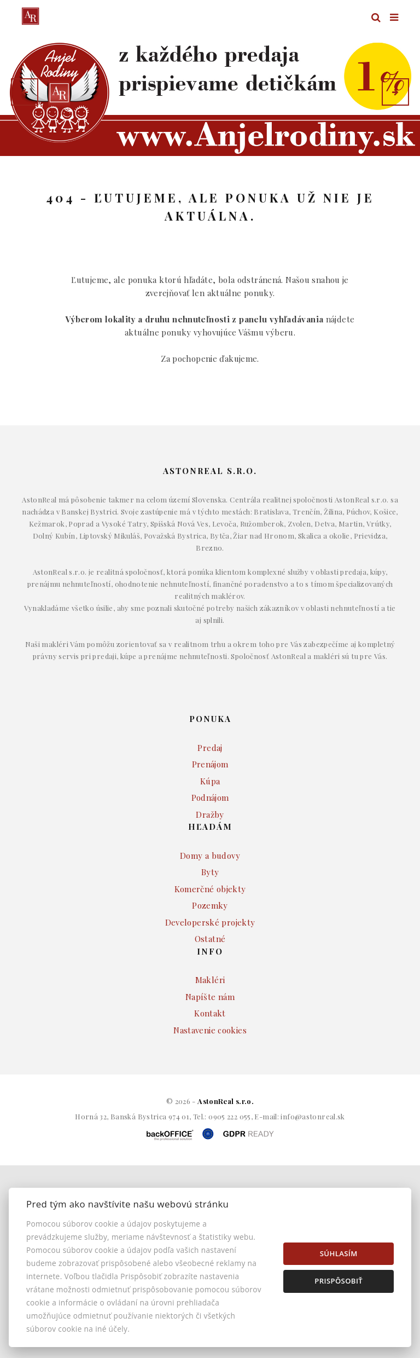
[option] (210, 91)
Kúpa (210, 812)
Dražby (210, 845)
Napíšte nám (210, 1027)
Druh (229, 178)
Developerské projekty (210, 953)
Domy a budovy (210, 886)
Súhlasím (339, 1253)
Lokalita (38, 178)
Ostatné (210, 969)
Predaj (209, 778)
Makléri (210, 1011)
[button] (24, 92)
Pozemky (210, 936)
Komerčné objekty (210, 920)
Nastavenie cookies (210, 1061)
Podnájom (210, 828)
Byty (210, 903)
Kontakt (210, 1044)
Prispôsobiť (338, 1281)
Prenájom (210, 795)
